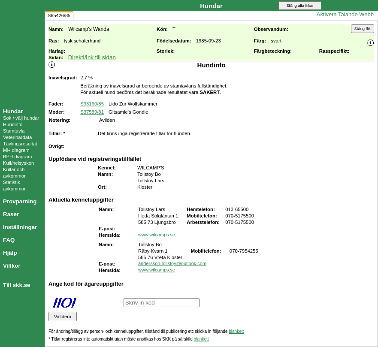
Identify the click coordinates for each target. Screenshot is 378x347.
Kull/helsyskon (18, 163)
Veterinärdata (17, 137)
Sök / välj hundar (21, 118)
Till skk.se (16, 285)
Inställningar (20, 227)
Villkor (12, 266)
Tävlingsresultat (20, 143)
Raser (11, 214)
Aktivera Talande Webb (345, 14)
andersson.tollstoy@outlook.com (172, 263)
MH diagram (16, 150)
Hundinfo (12, 124)
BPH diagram (17, 156)
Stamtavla (13, 130)
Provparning (20, 201)
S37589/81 (92, 112)
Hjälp (10, 253)
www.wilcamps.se (156, 234)
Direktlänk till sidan (92, 57)
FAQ (9, 240)
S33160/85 (92, 103)
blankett (236, 331)
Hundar (13, 111)
